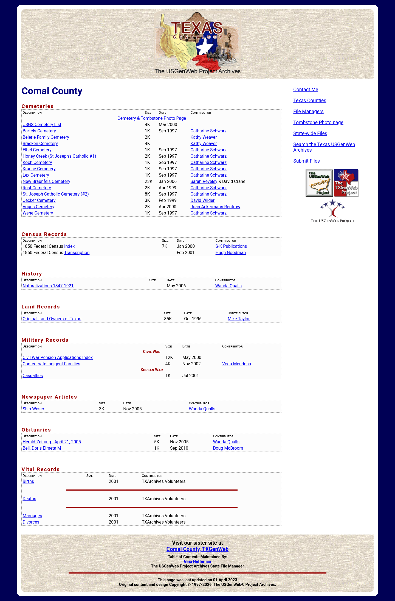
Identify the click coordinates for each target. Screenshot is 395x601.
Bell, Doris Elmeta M (41, 448)
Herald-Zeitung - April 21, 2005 (51, 441)
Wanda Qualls (228, 285)
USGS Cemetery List (41, 124)
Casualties (32, 375)
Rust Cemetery (36, 187)
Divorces (30, 522)
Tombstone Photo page (318, 122)
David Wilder (202, 200)
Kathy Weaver (203, 137)
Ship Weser (33, 408)
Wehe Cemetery (37, 213)
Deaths (29, 498)
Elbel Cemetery (36, 149)
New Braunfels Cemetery (46, 181)
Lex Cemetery (35, 175)
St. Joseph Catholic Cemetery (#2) (55, 194)
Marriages (32, 515)
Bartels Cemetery (39, 130)
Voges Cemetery (38, 206)
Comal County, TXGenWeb (197, 549)
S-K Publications (231, 246)
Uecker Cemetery (38, 200)
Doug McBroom (228, 448)
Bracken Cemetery (40, 143)
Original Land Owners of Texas (51, 318)
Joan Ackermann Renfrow (215, 206)
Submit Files (306, 161)
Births (28, 481)
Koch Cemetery (37, 162)
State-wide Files (310, 133)
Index (69, 246)
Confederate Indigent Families (51, 363)
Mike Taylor (239, 318)
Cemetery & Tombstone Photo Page (151, 118)
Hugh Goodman (231, 252)
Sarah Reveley (203, 181)
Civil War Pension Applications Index (57, 357)
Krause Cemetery (38, 168)
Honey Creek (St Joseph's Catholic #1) (59, 156)
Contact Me (305, 89)
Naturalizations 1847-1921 (48, 285)
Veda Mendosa (236, 363)
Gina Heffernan (197, 561)
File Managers (308, 111)
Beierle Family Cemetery (45, 137)
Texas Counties (309, 100)
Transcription (77, 252)
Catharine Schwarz (208, 130)
